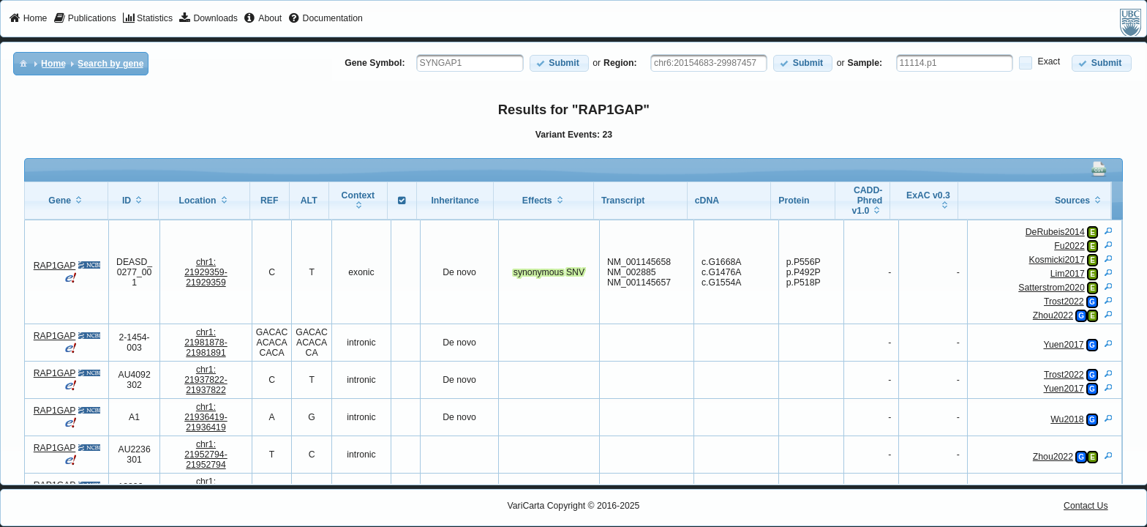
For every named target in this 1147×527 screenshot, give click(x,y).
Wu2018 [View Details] (1066, 419)
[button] (559, 63)
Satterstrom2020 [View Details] (1051, 288)
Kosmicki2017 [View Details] (1057, 260)
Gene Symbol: (375, 63)
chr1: (205, 272)
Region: (620, 63)
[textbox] (470, 63)
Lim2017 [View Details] (1067, 274)
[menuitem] (28, 19)
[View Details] (1108, 230)
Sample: (865, 63)
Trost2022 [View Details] (1064, 301)
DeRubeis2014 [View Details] (1055, 232)
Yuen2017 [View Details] (1063, 345)
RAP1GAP (55, 266)
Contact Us (1086, 506)
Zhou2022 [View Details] (1053, 315)
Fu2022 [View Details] (1069, 246)
